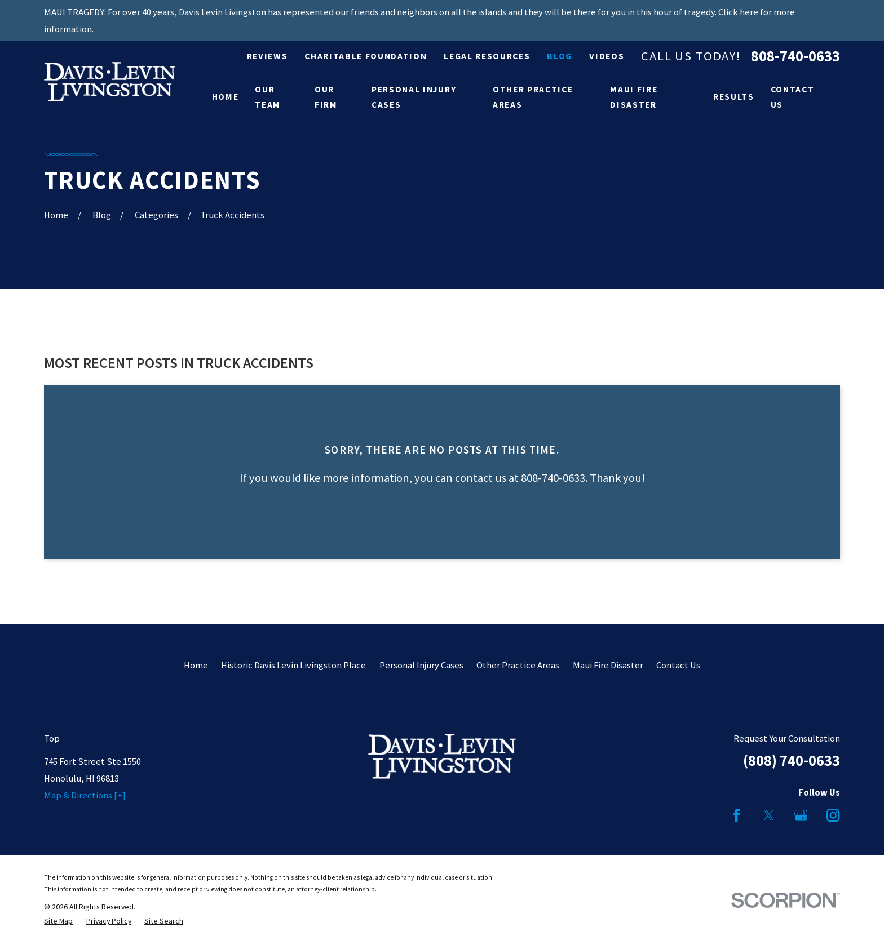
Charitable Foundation (365, 56)
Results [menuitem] (733, 96)
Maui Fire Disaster (608, 665)
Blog (559, 56)
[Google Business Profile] (800, 815)
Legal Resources (487, 56)
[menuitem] (58, 921)
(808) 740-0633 (791, 760)
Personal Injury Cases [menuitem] (414, 97)
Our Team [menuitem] (268, 97)
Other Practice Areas (517, 665)
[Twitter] (768, 815)
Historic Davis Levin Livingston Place (293, 665)
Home (196, 665)
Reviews (267, 56)
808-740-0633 (795, 56)
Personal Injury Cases (421, 665)
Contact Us (678, 665)
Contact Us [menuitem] (793, 97)
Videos (606, 56)
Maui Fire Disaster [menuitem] (633, 97)
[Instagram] (832, 815)
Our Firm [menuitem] (326, 97)
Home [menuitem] (225, 96)
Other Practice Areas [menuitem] (533, 97)
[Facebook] (736, 815)
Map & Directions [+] (85, 795)
